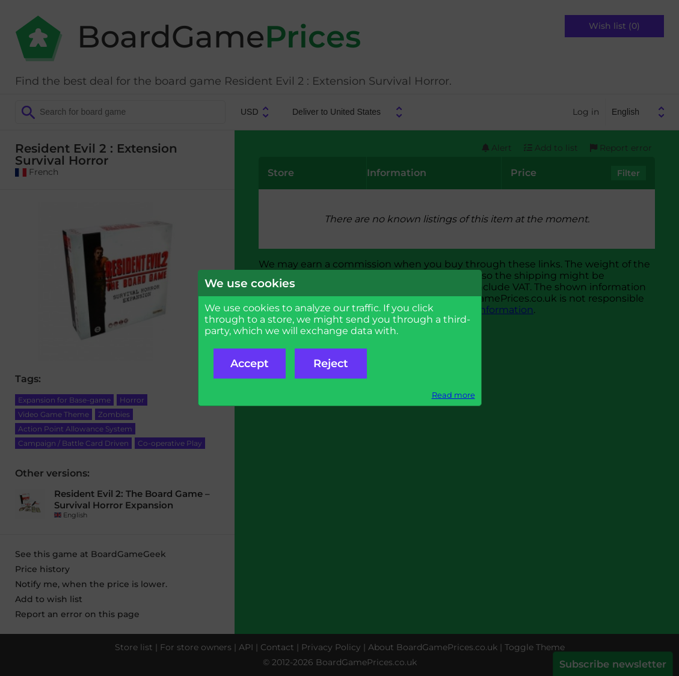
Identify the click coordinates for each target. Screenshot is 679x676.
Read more (453, 395)
